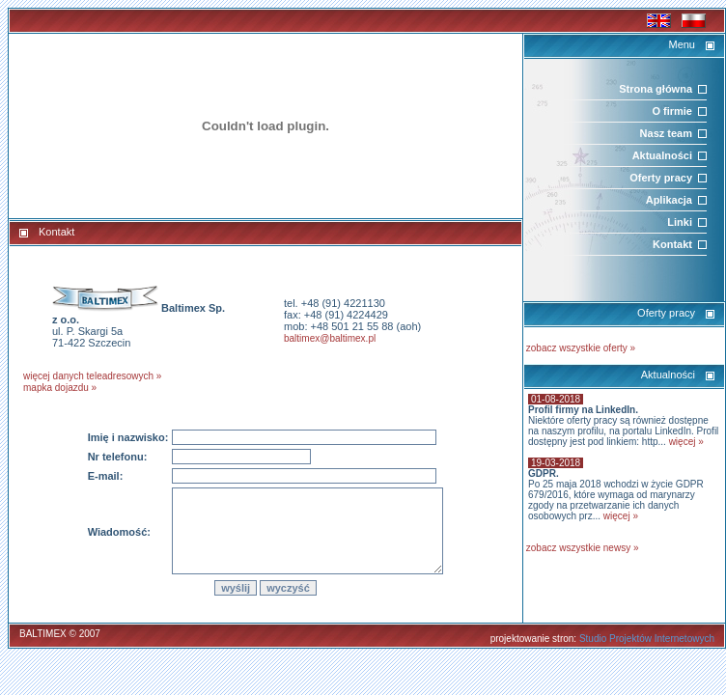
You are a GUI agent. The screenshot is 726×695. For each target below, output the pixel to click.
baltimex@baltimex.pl (330, 338)
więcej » (686, 441)
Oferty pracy (660, 177)
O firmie (672, 111)
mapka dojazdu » (60, 387)
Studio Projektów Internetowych (646, 638)
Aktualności (662, 155)
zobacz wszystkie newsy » (582, 547)
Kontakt (672, 244)
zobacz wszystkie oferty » (580, 348)
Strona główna (655, 89)
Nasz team (666, 133)
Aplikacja (669, 200)
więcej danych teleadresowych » (92, 376)
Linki (679, 222)
